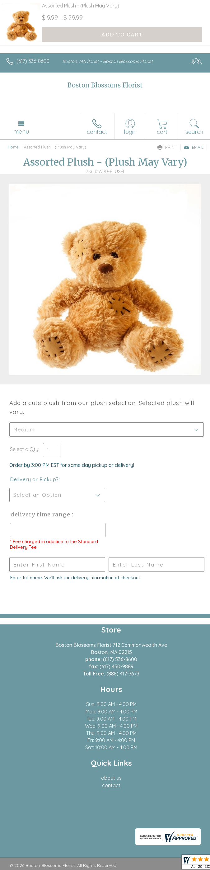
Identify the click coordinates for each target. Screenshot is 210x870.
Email (193, 147)
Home (13, 146)
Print (167, 147)
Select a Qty (24, 449)
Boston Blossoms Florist (105, 85)
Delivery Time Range (40, 514)
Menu (21, 131)
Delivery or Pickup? (34, 479)
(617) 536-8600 (32, 61)
